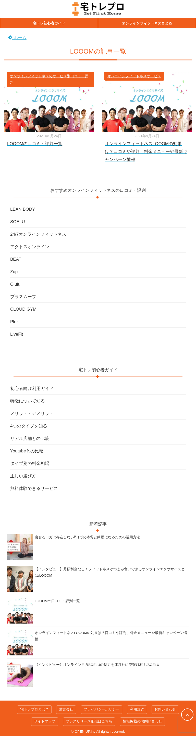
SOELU (17, 221)
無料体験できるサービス (34, 488)
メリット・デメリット (32, 413)
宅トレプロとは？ (34, 709)
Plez (14, 321)
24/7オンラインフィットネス (38, 234)
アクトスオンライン (29, 246)
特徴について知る (27, 401)
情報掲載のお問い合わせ (142, 721)
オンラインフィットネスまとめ (147, 23)
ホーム (17, 37)
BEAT (15, 259)
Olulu (15, 284)
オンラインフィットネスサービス (134, 76)
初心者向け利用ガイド (32, 388)
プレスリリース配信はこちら (89, 721)
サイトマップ (44, 721)
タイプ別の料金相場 (29, 463)
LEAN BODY (22, 209)
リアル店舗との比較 (29, 438)
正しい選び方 (23, 476)
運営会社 (66, 709)
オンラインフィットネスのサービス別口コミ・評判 (49, 79)
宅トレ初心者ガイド (49, 23)
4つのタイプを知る (28, 426)
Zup (14, 271)
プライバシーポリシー (101, 709)
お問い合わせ (165, 709)
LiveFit (16, 334)
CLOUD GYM (23, 309)
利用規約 (137, 709)
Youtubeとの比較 (26, 451)
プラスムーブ (23, 296)
